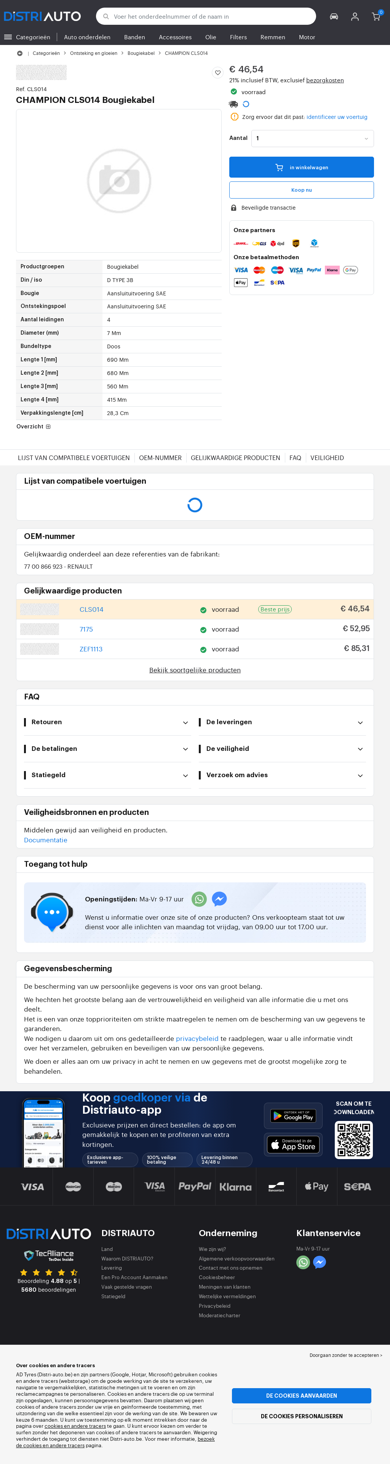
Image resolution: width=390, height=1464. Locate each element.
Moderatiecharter (219, 1315)
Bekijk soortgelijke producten (195, 669)
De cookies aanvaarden (301, 1395)
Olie (210, 37)
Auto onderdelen (87, 37)
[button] (334, 16)
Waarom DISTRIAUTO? (127, 1258)
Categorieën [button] (33, 37)
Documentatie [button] (45, 839)
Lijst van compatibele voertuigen (74, 457)
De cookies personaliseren (302, 1416)
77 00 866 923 (58, 566)
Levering (111, 1267)
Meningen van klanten (225, 1286)
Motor (307, 37)
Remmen (273, 37)
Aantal (238, 138)
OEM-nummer (160, 457)
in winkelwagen (301, 167)
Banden (134, 37)
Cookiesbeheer (217, 1277)
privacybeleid (197, 1038)
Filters (238, 37)
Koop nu (301, 190)
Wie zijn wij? (212, 1249)
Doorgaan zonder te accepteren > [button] (346, 1355)
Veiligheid (327, 457)
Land (107, 1249)
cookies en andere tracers (75, 1425)
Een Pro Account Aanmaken (134, 1277)
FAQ (295, 457)
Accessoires (175, 37)
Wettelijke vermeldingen (227, 1296)
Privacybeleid (214, 1305)
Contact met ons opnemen (230, 1267)
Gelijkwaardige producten (235, 457)
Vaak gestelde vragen (126, 1286)
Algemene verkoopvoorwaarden (237, 1258)
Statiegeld (113, 1296)
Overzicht (34, 427)
